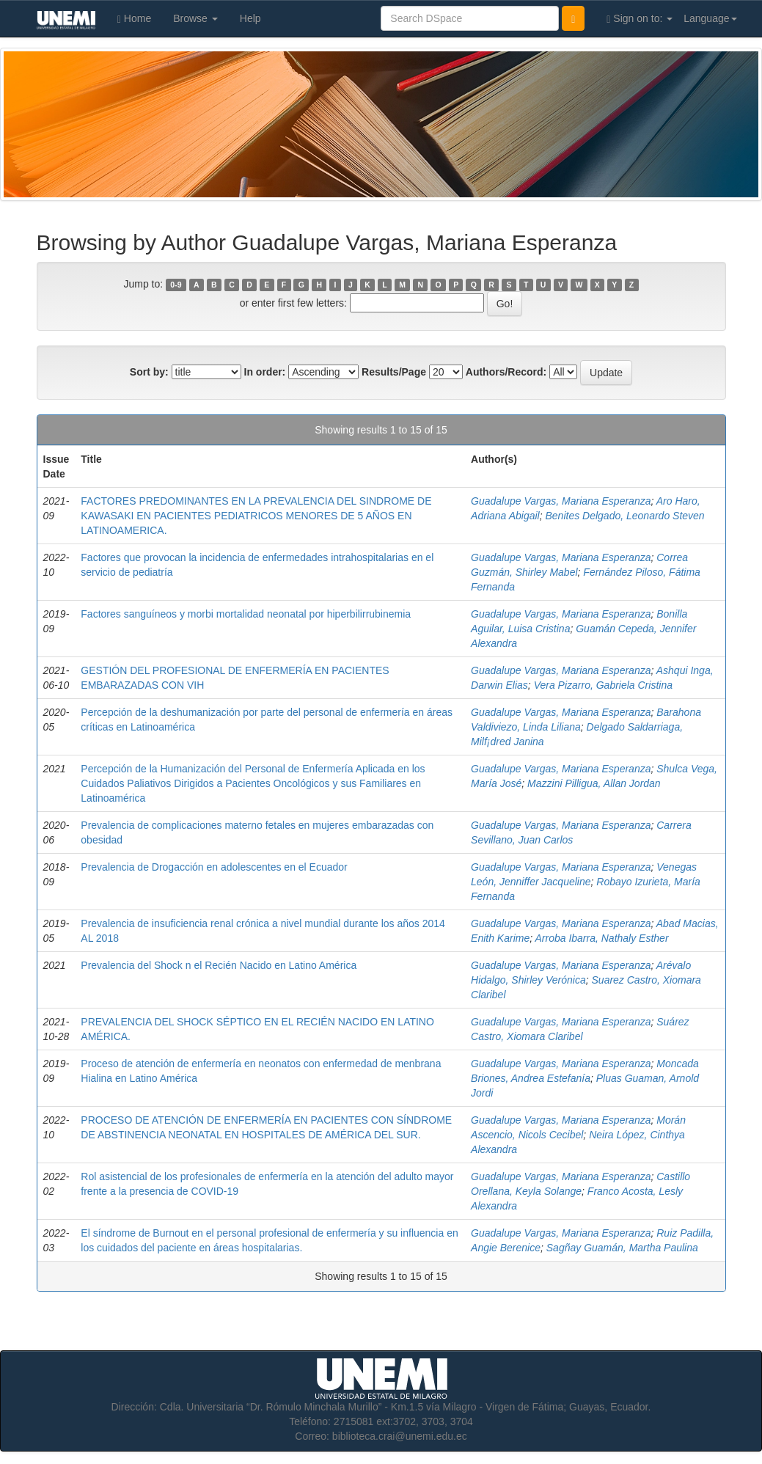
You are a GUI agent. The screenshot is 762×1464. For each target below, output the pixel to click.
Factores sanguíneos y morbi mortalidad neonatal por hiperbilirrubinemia (246, 614)
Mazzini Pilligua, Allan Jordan (594, 783)
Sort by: (149, 372)
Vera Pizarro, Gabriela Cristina (603, 685)
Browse (195, 18)
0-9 (175, 284)
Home (134, 18)
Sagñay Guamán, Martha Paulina (622, 1247)
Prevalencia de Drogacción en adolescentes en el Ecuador (214, 867)
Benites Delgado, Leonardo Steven (624, 515)
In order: (265, 372)
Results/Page (394, 372)
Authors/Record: (506, 372)
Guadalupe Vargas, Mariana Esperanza (561, 501)
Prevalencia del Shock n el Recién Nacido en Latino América (218, 965)
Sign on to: (640, 18)
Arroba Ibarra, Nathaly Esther (601, 938)
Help (250, 18)
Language (710, 18)
